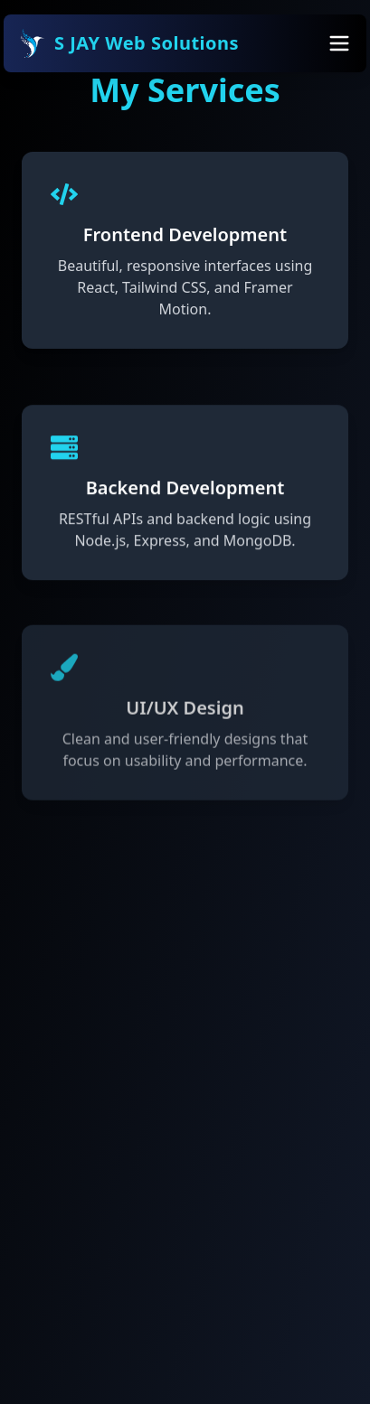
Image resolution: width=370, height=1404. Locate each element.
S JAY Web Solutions (128, 43)
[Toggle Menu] (339, 43)
